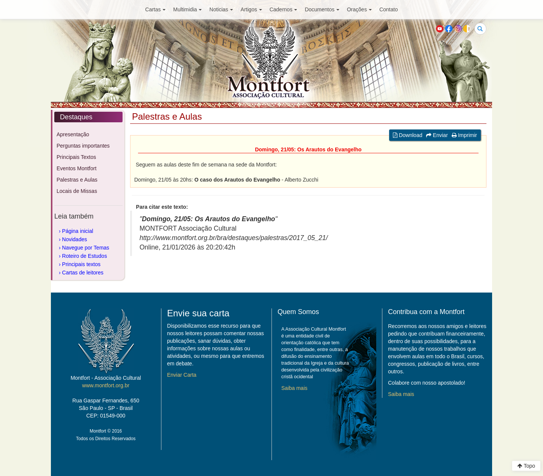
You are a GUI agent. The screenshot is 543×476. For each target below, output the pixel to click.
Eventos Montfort (77, 168)
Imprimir (464, 135)
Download (407, 135)
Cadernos (284, 9)
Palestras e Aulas (77, 180)
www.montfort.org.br (105, 385)
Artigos (251, 9)
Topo (526, 466)
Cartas (155, 9)
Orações (359, 9)
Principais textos (81, 264)
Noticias (221, 9)
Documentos (322, 9)
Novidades (74, 239)
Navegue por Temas (85, 248)
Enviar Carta (181, 375)
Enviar (437, 135)
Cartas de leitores (83, 273)
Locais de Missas (77, 191)
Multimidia (187, 9)
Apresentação (73, 134)
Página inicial (78, 231)
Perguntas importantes (83, 146)
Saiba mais (294, 388)
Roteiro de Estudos (84, 256)
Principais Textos (76, 157)
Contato (388, 9)
